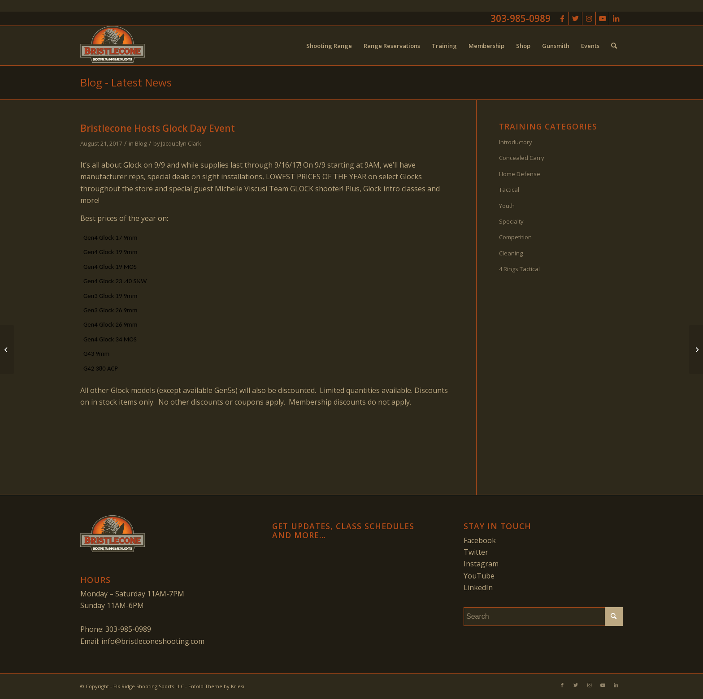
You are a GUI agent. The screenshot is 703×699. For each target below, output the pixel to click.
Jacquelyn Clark (181, 143)
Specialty (511, 221)
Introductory (515, 142)
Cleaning (511, 253)
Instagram (481, 564)
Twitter (476, 552)
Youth (507, 206)
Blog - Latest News (126, 82)
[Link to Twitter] (575, 18)
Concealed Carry (521, 158)
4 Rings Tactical (519, 269)
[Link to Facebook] (561, 18)
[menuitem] (329, 45)
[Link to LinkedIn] (616, 18)
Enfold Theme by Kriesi (216, 686)
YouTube (479, 576)
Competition (515, 237)
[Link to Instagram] (588, 18)
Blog (141, 143)
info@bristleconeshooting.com (152, 641)
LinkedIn (478, 587)
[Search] (614, 45)
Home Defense (519, 174)
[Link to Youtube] (602, 18)
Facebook (480, 540)
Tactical (509, 190)
